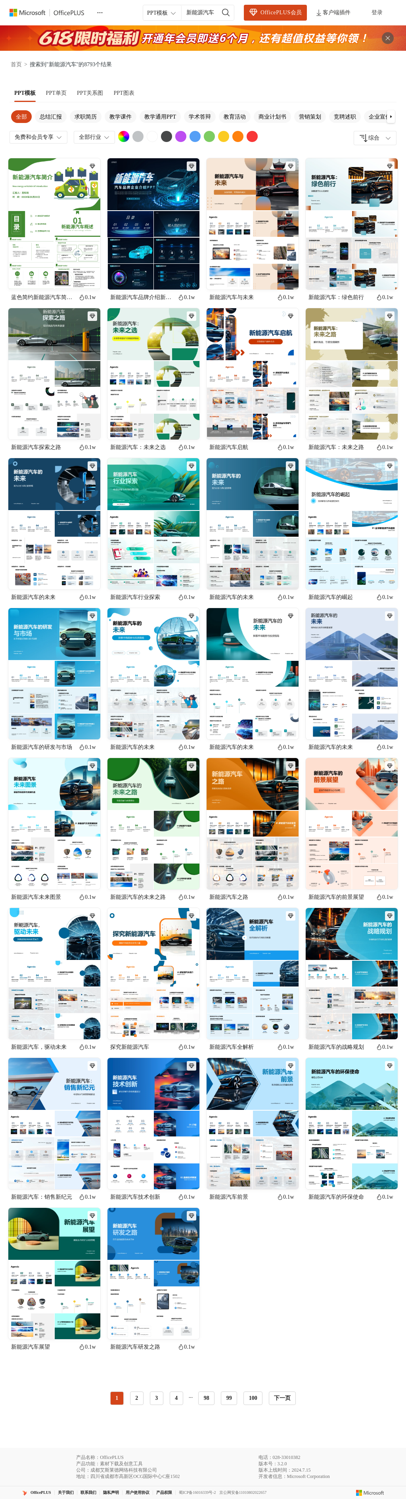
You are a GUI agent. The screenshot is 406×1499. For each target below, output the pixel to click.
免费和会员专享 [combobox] (39, 137)
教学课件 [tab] (120, 117)
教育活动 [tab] (235, 117)
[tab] (25, 93)
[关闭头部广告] (388, 38)
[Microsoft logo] (370, 1492)
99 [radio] (229, 1398)
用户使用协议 (137, 1492)
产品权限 (164, 1492)
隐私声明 (111, 1492)
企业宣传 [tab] (380, 117)
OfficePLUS (41, 1492)
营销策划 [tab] (310, 117)
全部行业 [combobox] (95, 137)
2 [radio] (136, 1398)
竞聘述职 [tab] (345, 117)
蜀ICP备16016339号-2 (197, 1492)
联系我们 (88, 1492)
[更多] (100, 13)
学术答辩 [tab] (200, 117)
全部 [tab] (21, 117)
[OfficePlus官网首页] (52, 13)
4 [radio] (176, 1398)
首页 (16, 64)
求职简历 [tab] (86, 117)
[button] (391, 116)
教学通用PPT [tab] (160, 117)
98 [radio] (206, 1398)
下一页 (282, 1398)
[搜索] (226, 13)
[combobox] (375, 138)
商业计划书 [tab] (272, 117)
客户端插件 (332, 13)
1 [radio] (116, 1398)
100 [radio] (253, 1398)
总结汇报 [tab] (51, 117)
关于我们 (66, 1492)
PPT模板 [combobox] (162, 13)
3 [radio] (156, 1398)
